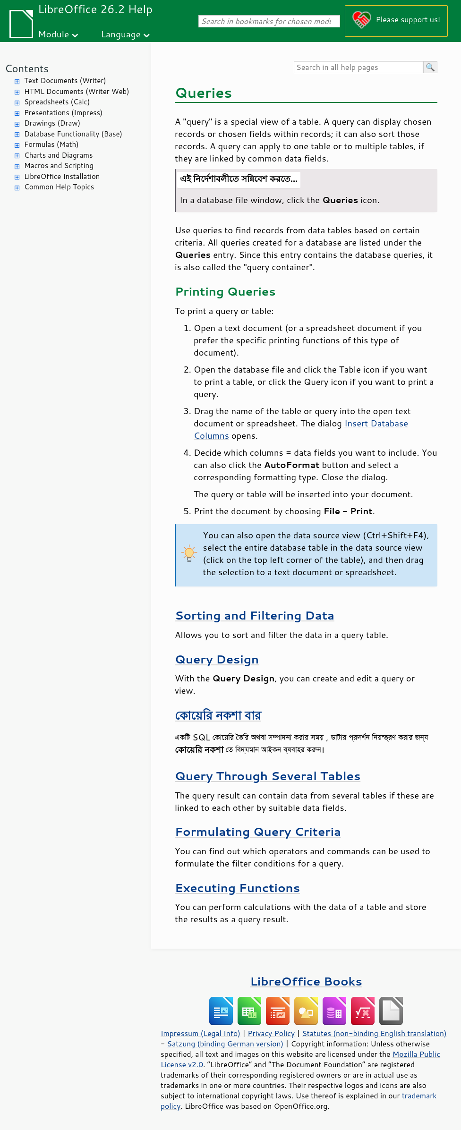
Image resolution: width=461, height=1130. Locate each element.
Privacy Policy (271, 1033)
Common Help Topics (59, 187)
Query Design (217, 659)
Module (53, 33)
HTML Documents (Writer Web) (76, 91)
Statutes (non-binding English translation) (374, 1033)
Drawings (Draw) (52, 123)
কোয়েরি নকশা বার (218, 715)
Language (121, 33)
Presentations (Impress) (63, 113)
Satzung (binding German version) (225, 1043)
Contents (27, 68)
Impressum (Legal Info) (200, 1033)
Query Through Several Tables (267, 775)
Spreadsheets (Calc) (57, 102)
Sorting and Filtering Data (254, 615)
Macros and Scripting (59, 165)
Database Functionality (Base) (73, 134)
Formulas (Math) (51, 144)
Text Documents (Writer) (65, 80)
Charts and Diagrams (58, 155)
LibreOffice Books (306, 981)
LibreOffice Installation (62, 176)
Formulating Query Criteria (258, 831)
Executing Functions (237, 887)
